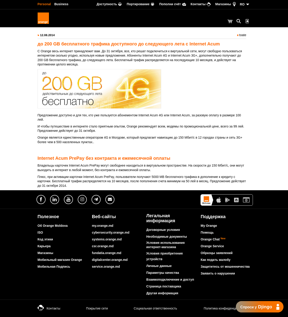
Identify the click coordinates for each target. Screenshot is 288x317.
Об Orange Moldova (53, 225)
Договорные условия (163, 230)
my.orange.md (103, 225)
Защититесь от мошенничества (225, 266)
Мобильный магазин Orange (60, 260)
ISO (40, 232)
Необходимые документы (166, 236)
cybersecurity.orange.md (110, 232)
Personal (44, 4)
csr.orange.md (103, 246)
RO (242, 4)
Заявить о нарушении (218, 273)
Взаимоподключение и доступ (170, 279)
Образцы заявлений (217, 253)
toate (241, 35)
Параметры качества (162, 273)
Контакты (49, 308)
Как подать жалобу (216, 260)
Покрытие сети (92, 308)
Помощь (207, 232)
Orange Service (212, 246)
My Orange (209, 225)
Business (61, 4)
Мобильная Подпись (54, 266)
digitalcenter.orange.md (110, 260)
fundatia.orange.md (106, 253)
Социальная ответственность (151, 308)
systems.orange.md (107, 239)
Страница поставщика (163, 286)
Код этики (45, 239)
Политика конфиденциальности (222, 308)
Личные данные (159, 266)
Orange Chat (213, 239)
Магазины (45, 253)
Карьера (44, 246)
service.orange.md (106, 266)
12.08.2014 (47, 35)
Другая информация (162, 293)
